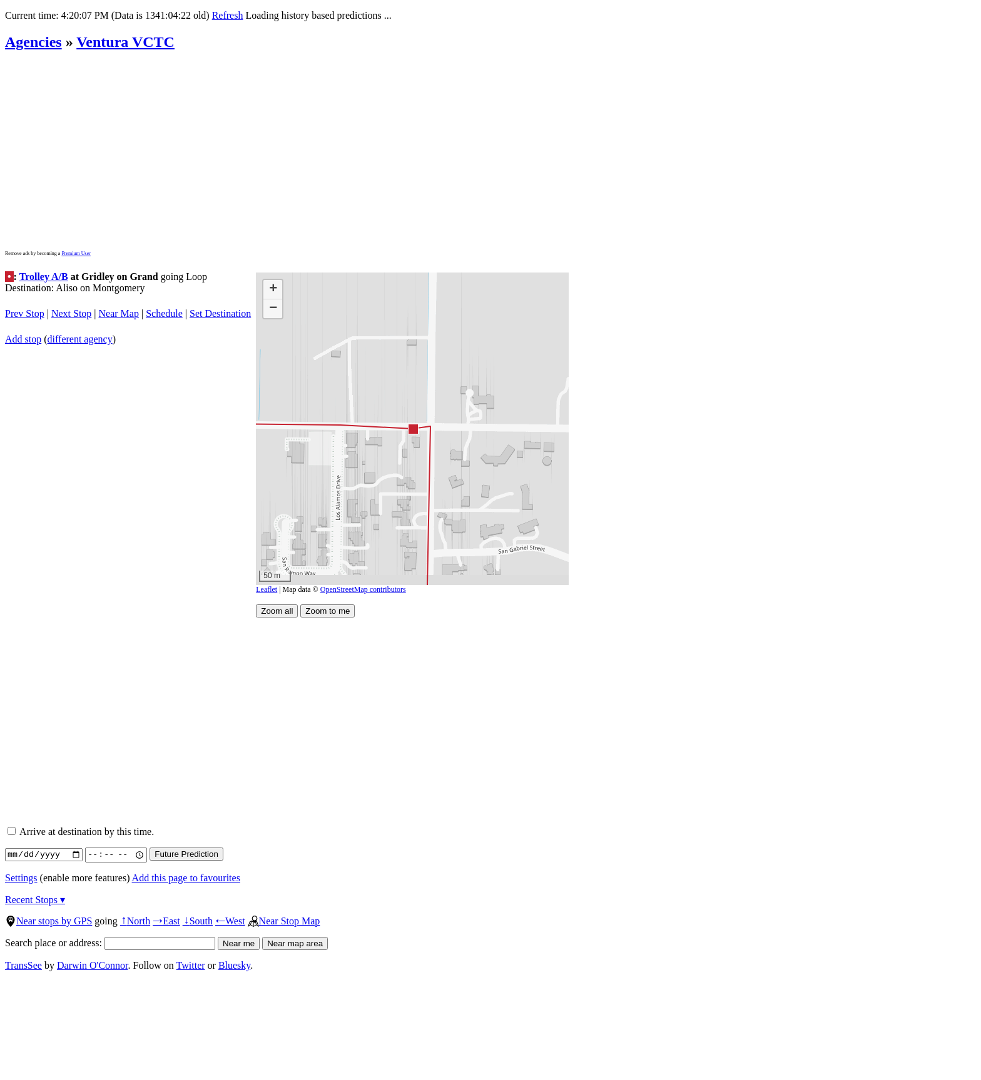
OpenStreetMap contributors (363, 589)
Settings (21, 877)
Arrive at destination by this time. (81, 831)
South (198, 921)
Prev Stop (24, 313)
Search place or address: (110, 943)
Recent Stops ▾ (35, 899)
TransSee (23, 965)
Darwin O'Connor (92, 965)
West (230, 921)
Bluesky (234, 965)
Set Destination (220, 313)
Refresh (227, 15)
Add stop (23, 339)
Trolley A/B (43, 276)
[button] (412, 428)
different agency (80, 339)
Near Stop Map (284, 921)
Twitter (190, 965)
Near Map (119, 313)
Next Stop (71, 313)
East (166, 921)
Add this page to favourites (186, 877)
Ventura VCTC (125, 42)
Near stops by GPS (48, 921)
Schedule (164, 313)
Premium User (75, 253)
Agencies (33, 42)
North (135, 921)
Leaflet (266, 589)
